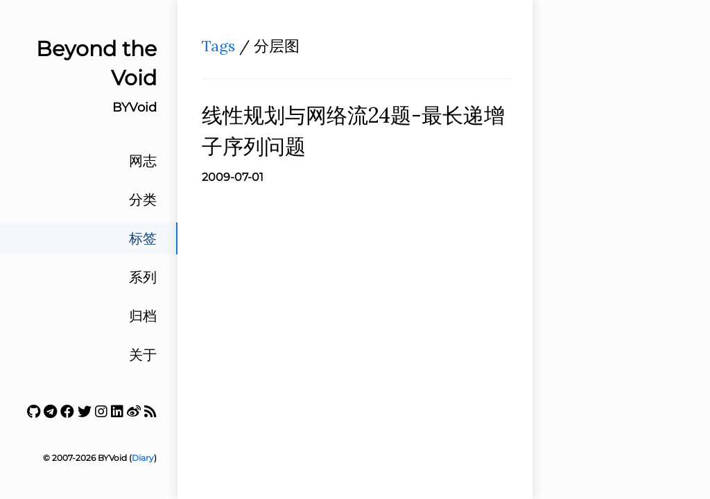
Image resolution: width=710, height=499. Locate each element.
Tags (218, 45)
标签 (143, 238)
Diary (143, 458)
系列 (143, 277)
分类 (143, 199)
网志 (143, 160)
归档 (143, 316)
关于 (143, 355)
